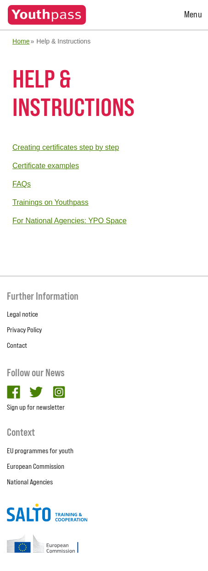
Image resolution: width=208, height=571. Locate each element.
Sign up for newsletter (36, 407)
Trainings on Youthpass (50, 202)
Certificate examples (45, 166)
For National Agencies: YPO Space (69, 221)
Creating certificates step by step (65, 147)
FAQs (21, 184)
